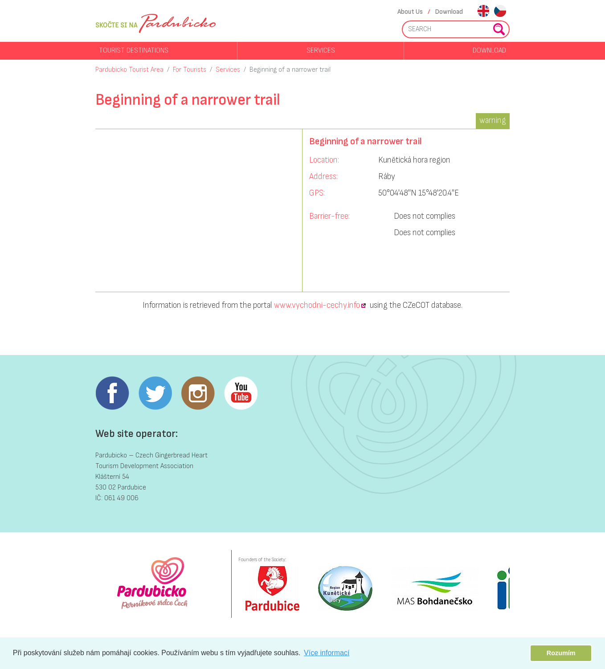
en (483, 12)
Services (321, 50)
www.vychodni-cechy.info (317, 305)
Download (449, 12)
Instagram (198, 393)
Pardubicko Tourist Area (129, 69)
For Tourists (189, 69)
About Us (410, 12)
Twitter (155, 393)
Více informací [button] (326, 653)
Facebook (112, 393)
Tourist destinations (133, 50)
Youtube (241, 393)
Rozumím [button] (561, 653)
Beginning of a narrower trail (290, 69)
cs (500, 12)
